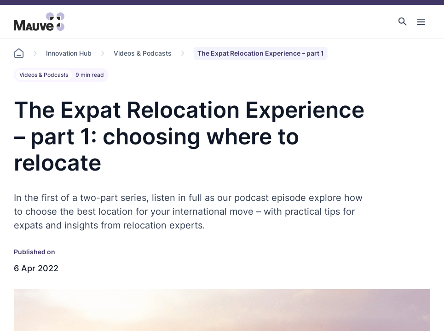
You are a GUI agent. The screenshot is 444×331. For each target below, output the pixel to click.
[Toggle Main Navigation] (421, 21)
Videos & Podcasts (143, 53)
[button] (402, 21)
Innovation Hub (69, 53)
